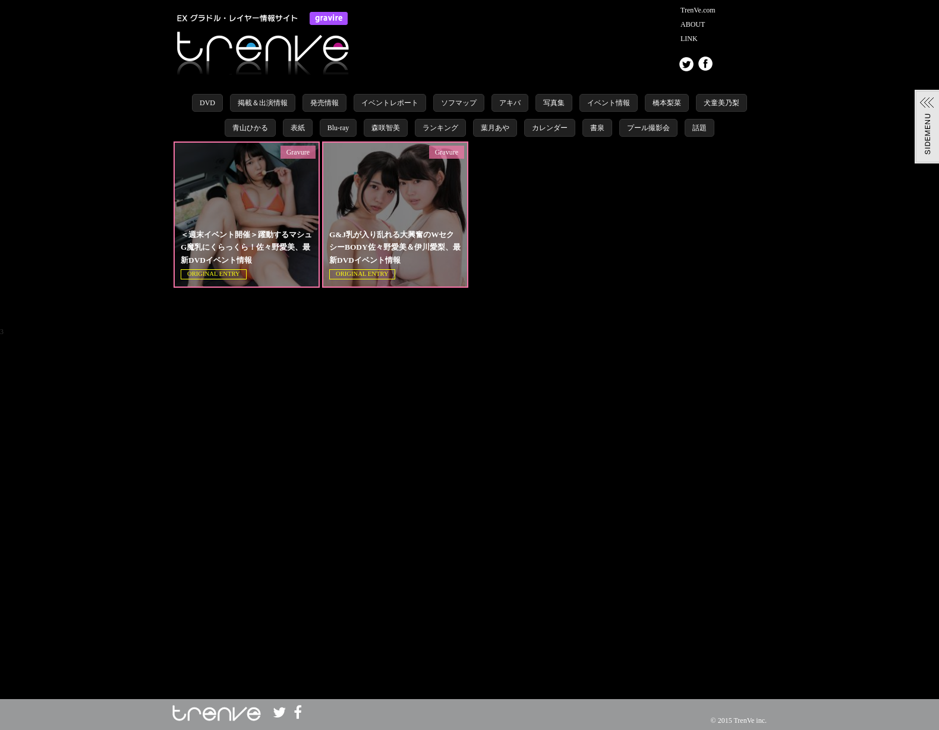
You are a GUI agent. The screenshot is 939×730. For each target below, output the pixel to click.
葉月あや (495, 128)
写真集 (554, 103)
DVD (207, 103)
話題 (699, 128)
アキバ (510, 103)
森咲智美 (385, 128)
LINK (689, 38)
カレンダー (550, 128)
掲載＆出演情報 (263, 103)
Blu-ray (338, 128)
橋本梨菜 (667, 103)
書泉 (597, 128)
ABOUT (692, 24)
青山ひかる (250, 128)
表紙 (298, 128)
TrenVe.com (698, 10)
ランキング (440, 128)
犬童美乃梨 (721, 103)
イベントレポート (389, 103)
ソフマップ (459, 103)
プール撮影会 (648, 128)
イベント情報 (608, 103)
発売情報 (324, 103)
